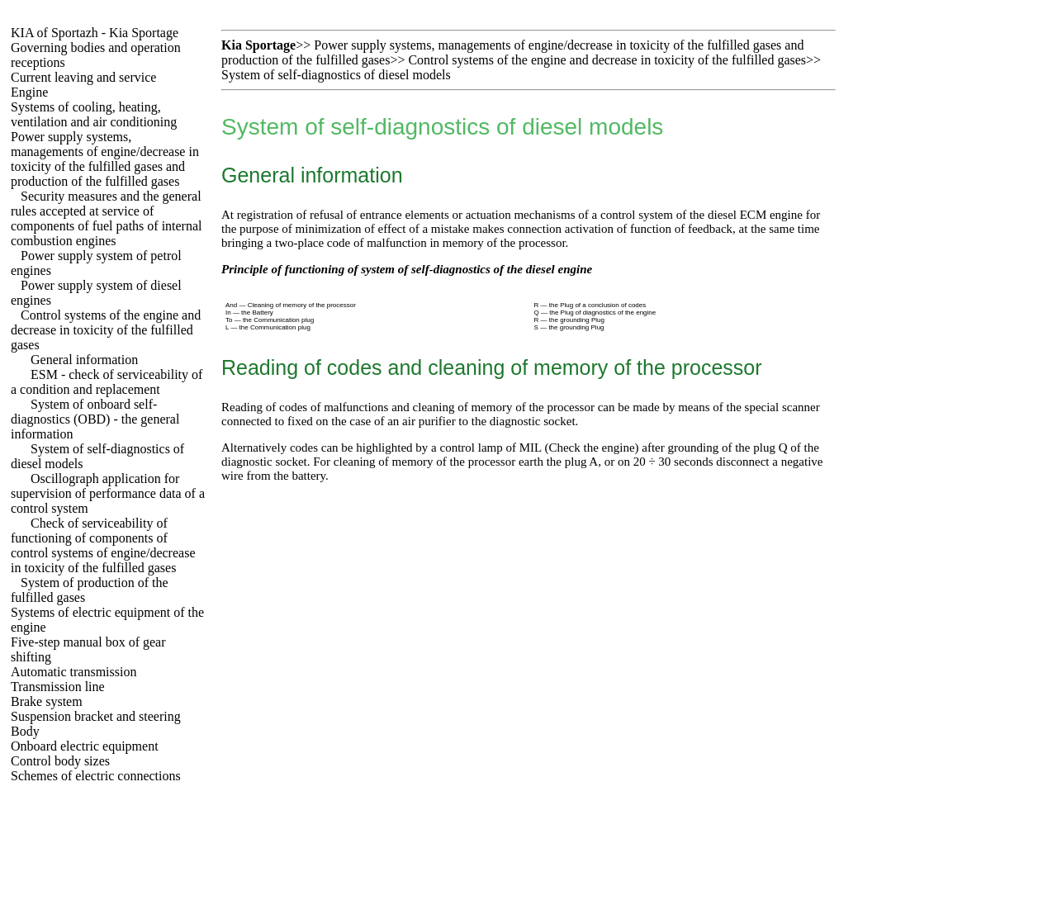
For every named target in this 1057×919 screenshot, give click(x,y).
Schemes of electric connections (96, 776)
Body (25, 731)
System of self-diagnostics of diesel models (336, 75)
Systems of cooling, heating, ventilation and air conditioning (94, 114)
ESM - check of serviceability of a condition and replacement (106, 381)
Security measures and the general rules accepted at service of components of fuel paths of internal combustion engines (106, 218)
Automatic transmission (73, 672)
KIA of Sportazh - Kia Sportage (94, 33)
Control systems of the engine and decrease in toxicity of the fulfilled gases (106, 330)
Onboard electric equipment (85, 746)
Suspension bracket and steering (96, 716)
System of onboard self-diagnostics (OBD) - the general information (95, 419)
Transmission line (58, 687)
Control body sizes (60, 761)
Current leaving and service (83, 77)
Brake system (47, 701)
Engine (29, 92)
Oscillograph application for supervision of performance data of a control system (108, 493)
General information (84, 360)
